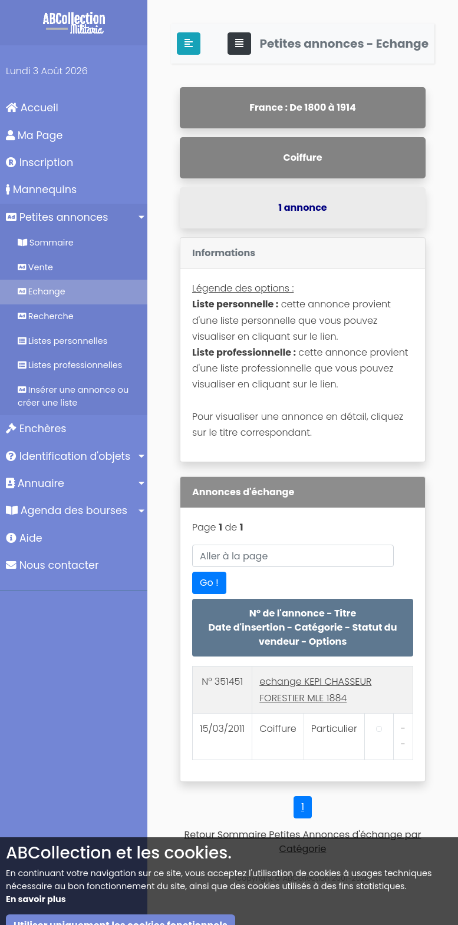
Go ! (209, 582)
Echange (41, 291)
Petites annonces (57, 217)
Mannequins (41, 190)
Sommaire (46, 242)
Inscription (39, 162)
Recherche (46, 316)
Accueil (32, 108)
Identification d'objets (68, 456)
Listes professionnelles (70, 365)
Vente (35, 267)
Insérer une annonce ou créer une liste (73, 396)
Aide (24, 538)
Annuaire (35, 483)
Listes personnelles (62, 341)
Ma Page (34, 135)
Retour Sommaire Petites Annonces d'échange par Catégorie (302, 842)
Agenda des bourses (66, 510)
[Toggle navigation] (239, 43)
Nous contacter (52, 565)
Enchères (36, 429)
